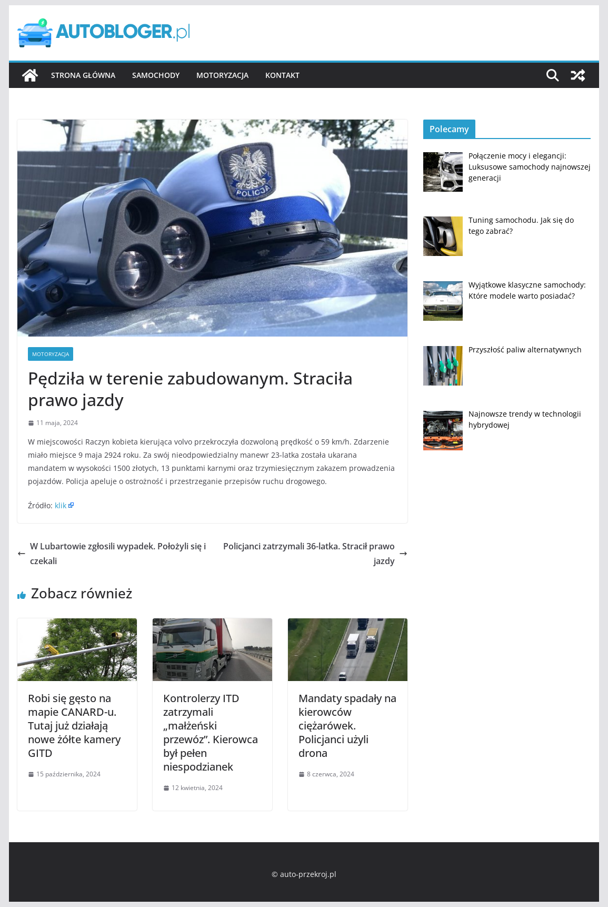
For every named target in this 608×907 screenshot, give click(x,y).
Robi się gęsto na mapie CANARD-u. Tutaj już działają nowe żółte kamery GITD (74, 725)
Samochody (156, 75)
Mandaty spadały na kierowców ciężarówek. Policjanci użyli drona (347, 725)
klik (60, 505)
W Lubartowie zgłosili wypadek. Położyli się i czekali (111, 553)
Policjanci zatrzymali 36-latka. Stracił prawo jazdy (315, 553)
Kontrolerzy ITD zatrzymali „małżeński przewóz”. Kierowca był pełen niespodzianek (210, 732)
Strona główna (83, 75)
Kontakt (282, 75)
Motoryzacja (222, 75)
